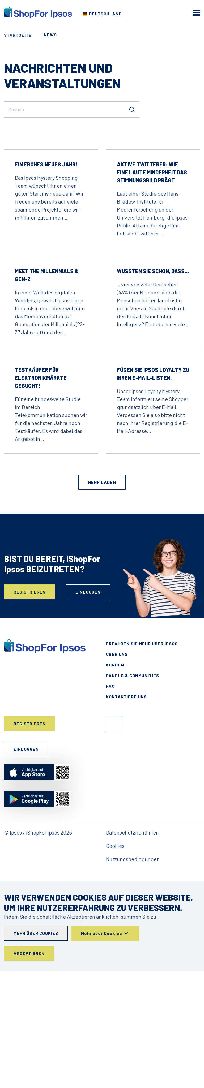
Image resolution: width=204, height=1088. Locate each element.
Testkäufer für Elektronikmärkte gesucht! (41, 494)
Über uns (117, 770)
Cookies (115, 962)
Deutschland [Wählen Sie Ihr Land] (105, 13)
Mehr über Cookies (36, 1049)
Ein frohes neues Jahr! (46, 281)
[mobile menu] (196, 12)
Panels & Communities (132, 791)
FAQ (110, 802)
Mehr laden (102, 598)
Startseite (18, 34)
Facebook (114, 841)
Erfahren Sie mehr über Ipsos (142, 760)
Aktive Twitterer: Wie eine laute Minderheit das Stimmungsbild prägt (152, 289)
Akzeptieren (29, 1069)
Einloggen (88, 708)
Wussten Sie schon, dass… (153, 387)
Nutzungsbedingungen (133, 975)
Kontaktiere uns (126, 813)
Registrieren (30, 708)
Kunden (115, 781)
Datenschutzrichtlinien (132, 949)
